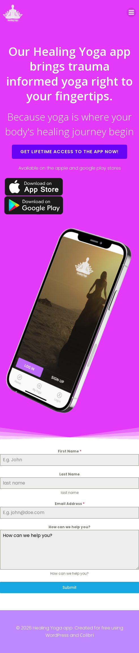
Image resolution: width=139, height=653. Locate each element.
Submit (69, 587)
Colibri (87, 635)
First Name (69, 451)
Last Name (69, 474)
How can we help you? (69, 526)
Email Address (69, 503)
